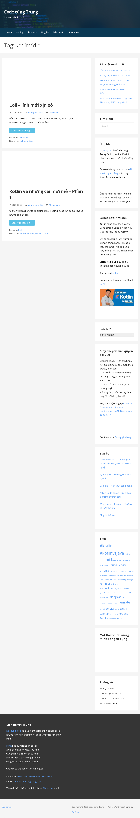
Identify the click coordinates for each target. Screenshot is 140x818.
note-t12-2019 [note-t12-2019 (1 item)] (104, 597)
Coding (19, 32)
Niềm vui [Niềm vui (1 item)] (117, 593)
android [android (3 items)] (106, 559)
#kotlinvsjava (32, 233)
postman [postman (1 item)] (103, 603)
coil (21, 141)
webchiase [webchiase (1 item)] (113, 619)
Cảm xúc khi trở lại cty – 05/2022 (116, 70)
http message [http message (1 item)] (128, 580)
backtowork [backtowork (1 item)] (104, 565)
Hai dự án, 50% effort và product (116, 75)
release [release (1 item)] (115, 603)
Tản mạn (32, 32)
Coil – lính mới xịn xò (31, 105)
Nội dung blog (13, 730)
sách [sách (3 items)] (123, 608)
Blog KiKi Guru (107, 515)
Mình (9, 745)
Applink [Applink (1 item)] (127, 560)
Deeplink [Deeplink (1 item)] (120, 571)
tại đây (114, 272)
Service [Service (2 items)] (110, 608)
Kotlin (28, 137)
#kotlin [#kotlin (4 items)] (106, 546)
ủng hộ (108, 150)
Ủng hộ (45, 32)
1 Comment (54, 112)
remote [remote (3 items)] (124, 602)
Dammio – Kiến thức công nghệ (116, 485)
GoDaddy (76, 812)
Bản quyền (58, 32)
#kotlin (23, 233)
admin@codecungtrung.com (27, 781)
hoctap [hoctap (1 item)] (120, 580)
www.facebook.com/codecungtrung (35, 776)
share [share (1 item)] (117, 609)
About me (74, 32)
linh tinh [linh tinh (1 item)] (123, 589)
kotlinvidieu (28, 141)
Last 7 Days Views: (109, 693)
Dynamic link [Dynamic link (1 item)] (121, 576)
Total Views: (106, 703)
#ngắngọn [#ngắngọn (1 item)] (128, 554)
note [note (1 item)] (122, 593)
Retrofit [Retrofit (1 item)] (102, 609)
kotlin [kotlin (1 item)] (119, 584)
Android (21, 137)
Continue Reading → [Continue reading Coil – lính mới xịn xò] (22, 130)
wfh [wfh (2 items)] (119, 618)
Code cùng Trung (21, 12)
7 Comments (54, 205)
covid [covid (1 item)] (115, 571)
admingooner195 (35, 112)
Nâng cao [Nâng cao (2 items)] (116, 597)
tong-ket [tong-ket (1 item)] (113, 614)
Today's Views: (107, 688)
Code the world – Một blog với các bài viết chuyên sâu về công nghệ (115, 463)
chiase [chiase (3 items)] (104, 570)
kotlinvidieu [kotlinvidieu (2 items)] (107, 588)
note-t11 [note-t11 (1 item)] (128, 593)
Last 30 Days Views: (110, 698)
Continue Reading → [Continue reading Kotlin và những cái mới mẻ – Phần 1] (22, 222)
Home (9, 32)
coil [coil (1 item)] (111, 571)
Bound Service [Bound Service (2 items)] (118, 565)
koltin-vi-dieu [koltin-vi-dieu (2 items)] (108, 583)
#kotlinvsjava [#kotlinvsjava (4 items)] (112, 553)
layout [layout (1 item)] (117, 589)
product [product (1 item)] (109, 603)
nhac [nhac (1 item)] (105, 593)
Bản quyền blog (123, 437)
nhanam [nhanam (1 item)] (110, 593)
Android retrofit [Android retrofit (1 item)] (118, 560)
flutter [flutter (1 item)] (115, 580)
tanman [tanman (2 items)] (105, 613)
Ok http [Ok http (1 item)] (125, 597)
